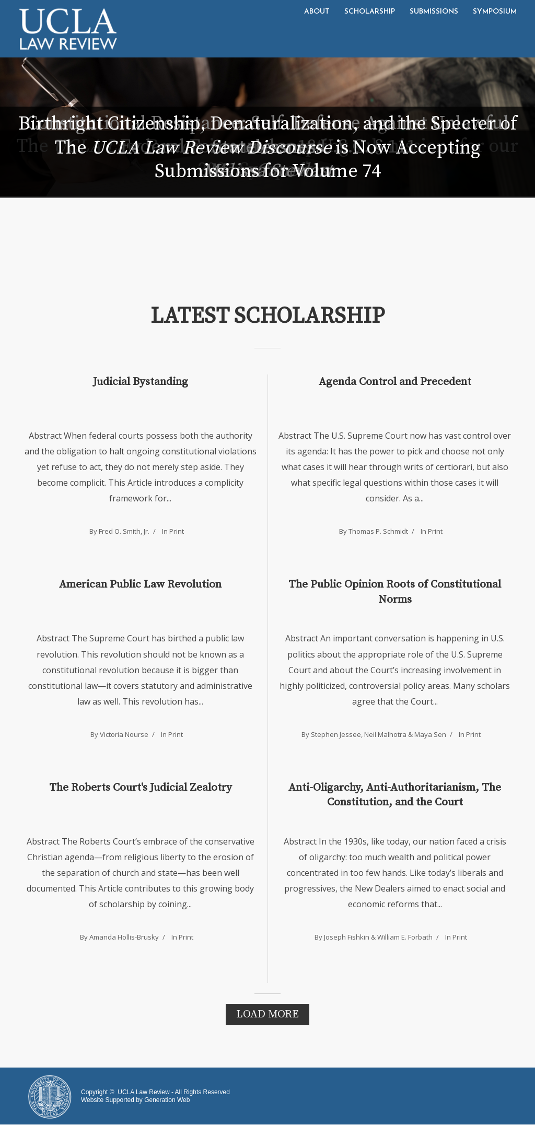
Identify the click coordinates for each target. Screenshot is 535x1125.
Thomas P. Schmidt (378, 531)
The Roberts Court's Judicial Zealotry (140, 787)
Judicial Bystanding (140, 382)
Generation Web (167, 1100)
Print (176, 531)
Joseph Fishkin (346, 937)
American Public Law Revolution (140, 584)
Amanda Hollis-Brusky (124, 937)
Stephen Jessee (336, 734)
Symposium (495, 12)
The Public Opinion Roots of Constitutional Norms (394, 592)
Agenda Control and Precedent (395, 382)
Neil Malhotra (385, 734)
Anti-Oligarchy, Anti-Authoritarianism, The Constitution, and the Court (394, 795)
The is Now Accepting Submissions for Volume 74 (267, 159)
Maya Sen (430, 734)
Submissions (434, 12)
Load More (267, 1014)
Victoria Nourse (124, 734)
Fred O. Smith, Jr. (124, 531)
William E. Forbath (405, 937)
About (317, 12)
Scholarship (369, 12)
